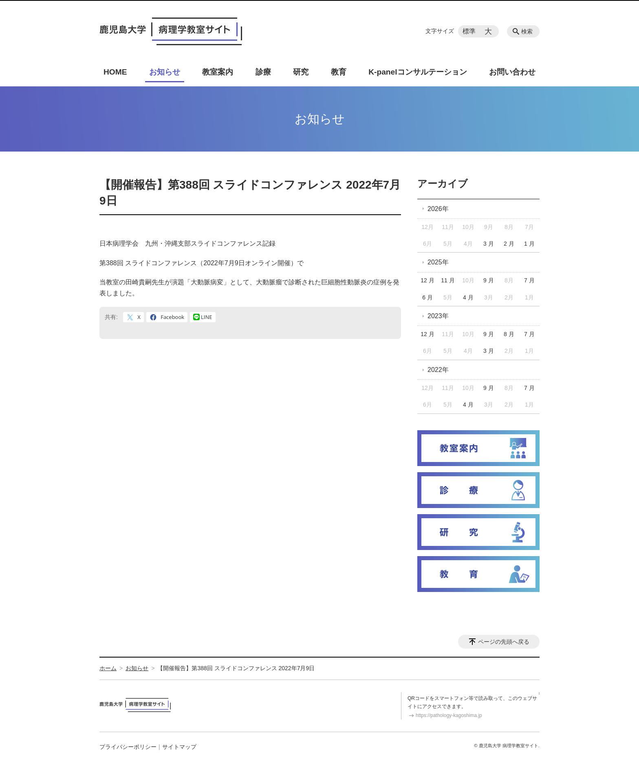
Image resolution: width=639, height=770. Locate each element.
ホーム (108, 668)
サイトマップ (179, 747)
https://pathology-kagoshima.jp (449, 715)
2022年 (438, 369)
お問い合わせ (512, 72)
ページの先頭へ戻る (503, 641)
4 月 (468, 297)
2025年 (438, 262)
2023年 (438, 315)
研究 (300, 72)
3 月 (488, 243)
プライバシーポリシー (127, 747)
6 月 (427, 297)
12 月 (427, 280)
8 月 (509, 334)
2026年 (438, 208)
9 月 (488, 280)
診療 (263, 72)
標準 (469, 31)
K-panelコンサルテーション (417, 72)
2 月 (509, 243)
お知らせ (164, 72)
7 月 (529, 280)
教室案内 (217, 72)
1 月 (529, 243)
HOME (115, 72)
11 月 (447, 280)
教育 (338, 72)
